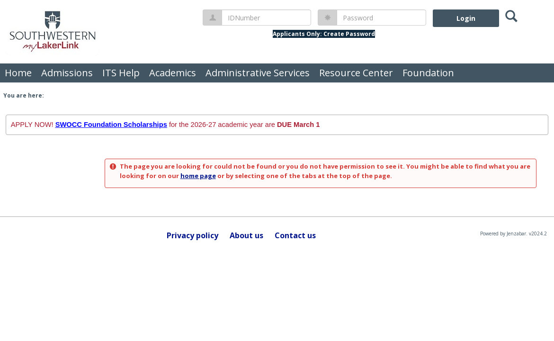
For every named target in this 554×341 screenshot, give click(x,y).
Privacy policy (192, 235)
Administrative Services (258, 72)
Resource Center (356, 72)
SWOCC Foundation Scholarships (111, 124)
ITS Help (121, 72)
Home (18, 72)
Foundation (428, 72)
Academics (172, 72)
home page (198, 175)
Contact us (295, 235)
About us (246, 235)
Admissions (67, 72)
